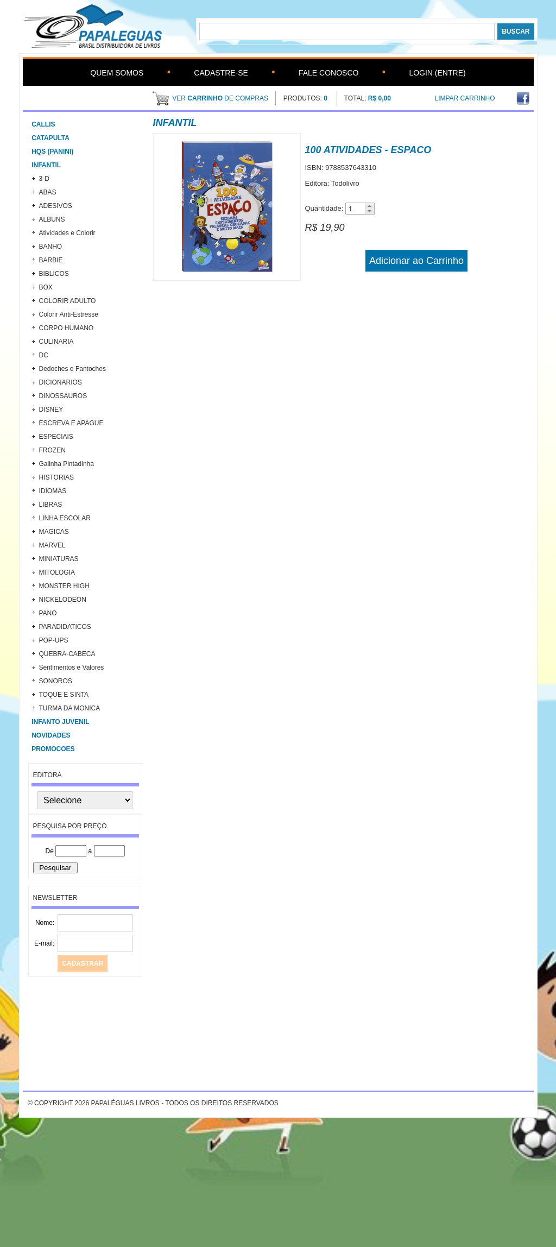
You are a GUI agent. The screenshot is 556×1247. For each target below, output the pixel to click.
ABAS (47, 192)
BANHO (50, 246)
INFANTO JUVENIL (60, 722)
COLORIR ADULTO (67, 301)
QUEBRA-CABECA (67, 654)
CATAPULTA (50, 138)
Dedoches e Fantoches (72, 369)
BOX (46, 287)
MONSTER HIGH (64, 586)
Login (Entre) (437, 72)
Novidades (50, 735)
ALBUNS (52, 219)
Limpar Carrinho (465, 98)
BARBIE (51, 260)
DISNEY (51, 409)
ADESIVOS (55, 206)
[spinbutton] (355, 209)
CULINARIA (56, 341)
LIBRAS (50, 504)
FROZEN (52, 450)
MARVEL (52, 545)
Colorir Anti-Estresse (68, 314)
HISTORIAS (56, 477)
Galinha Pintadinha (66, 464)
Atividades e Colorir (67, 233)
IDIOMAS (53, 491)
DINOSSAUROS (63, 396)
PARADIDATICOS (65, 627)
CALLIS (43, 124)
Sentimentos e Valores (71, 667)
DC (43, 355)
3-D (44, 178)
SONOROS (55, 681)
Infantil (46, 165)
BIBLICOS (54, 274)
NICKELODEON (62, 599)
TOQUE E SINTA (64, 694)
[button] (369, 206)
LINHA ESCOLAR (65, 518)
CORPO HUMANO (66, 328)
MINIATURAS (59, 559)
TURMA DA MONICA (69, 708)
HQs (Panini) (52, 151)
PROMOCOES (52, 749)
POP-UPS (53, 640)
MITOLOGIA (57, 572)
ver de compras (220, 98)
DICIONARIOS (60, 382)
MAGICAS (54, 532)
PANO (48, 613)
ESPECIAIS (56, 436)
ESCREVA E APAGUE (71, 423)
